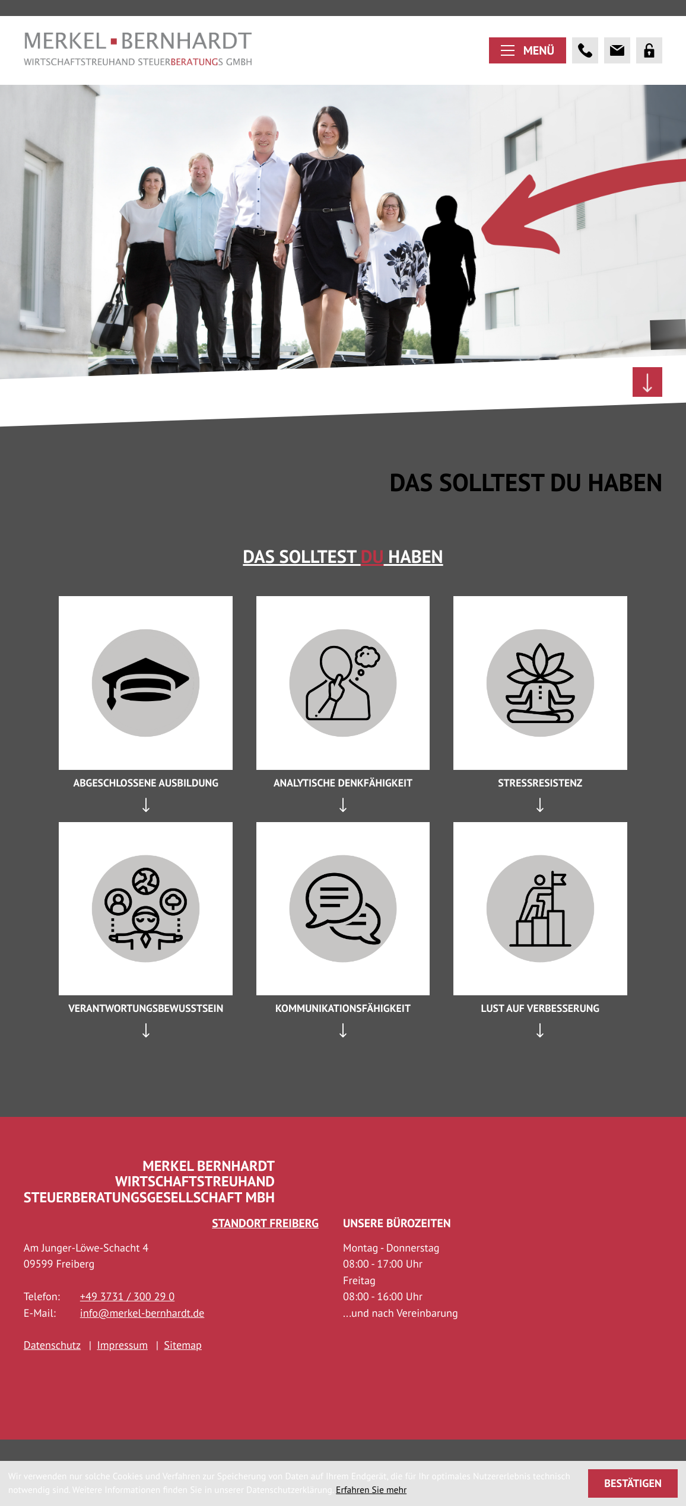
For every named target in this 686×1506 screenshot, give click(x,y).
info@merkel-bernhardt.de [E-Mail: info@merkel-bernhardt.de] (142, 1337)
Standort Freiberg (265, 1247)
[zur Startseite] (138, 61)
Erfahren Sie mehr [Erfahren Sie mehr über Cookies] (371, 1490)
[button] (585, 61)
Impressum (122, 1369)
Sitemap (183, 1369)
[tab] (146, 818)
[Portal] (649, 61)
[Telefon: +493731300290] (127, 1321)
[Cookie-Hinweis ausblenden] (633, 1483)
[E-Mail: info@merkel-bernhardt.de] (617, 61)
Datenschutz (52, 1369)
